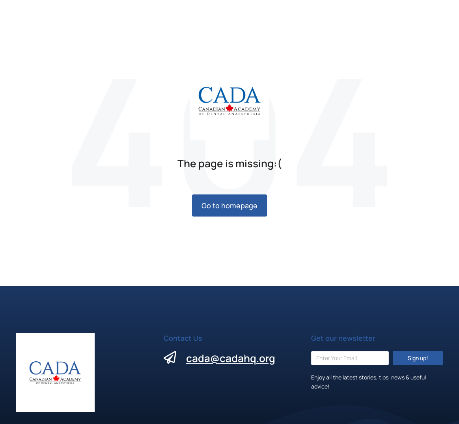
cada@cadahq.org (230, 358)
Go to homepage (229, 205)
